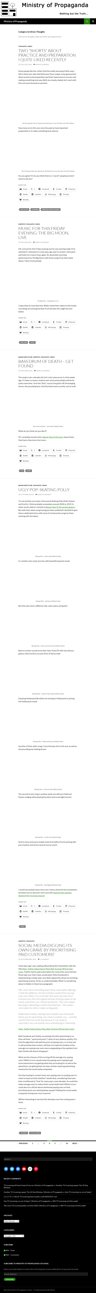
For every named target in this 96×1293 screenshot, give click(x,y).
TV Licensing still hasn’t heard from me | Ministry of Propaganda (28, 1185)
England (23, 342)
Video (29, 46)
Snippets (22, 224)
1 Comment (44, 959)
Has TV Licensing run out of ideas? (78, 1192)
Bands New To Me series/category (60, 507)
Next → (75, 1143)
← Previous (22, 1143)
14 (67, 1143)
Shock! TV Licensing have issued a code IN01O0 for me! (35, 1197)
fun (21, 471)
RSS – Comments (11, 1255)
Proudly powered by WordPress (44, 1290)
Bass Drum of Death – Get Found (46, 363)
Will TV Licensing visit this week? (65, 1201)
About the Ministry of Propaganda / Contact (18, 1290)
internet (23, 1133)
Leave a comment (42, 64)
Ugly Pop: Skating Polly (44, 489)
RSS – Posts (9, 1250)
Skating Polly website (62, 892)
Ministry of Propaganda (15, 21)
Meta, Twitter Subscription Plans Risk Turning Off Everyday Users (46, 1029)
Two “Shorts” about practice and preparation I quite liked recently (47, 55)
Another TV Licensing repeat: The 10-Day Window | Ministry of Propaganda (33, 1192)
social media (35, 1133)
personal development (51, 209)
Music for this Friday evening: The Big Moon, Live (43, 233)
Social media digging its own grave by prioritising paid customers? (47, 950)
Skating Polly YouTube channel (31, 895)
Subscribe (10, 1279)
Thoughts (22, 46)
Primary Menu (93, 21)
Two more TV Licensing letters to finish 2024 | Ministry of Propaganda (31, 1206)
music (32, 342)
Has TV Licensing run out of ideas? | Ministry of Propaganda (27, 1201)
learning (35, 209)
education (24, 209)
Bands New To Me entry (53, 437)
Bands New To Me (25, 357)
